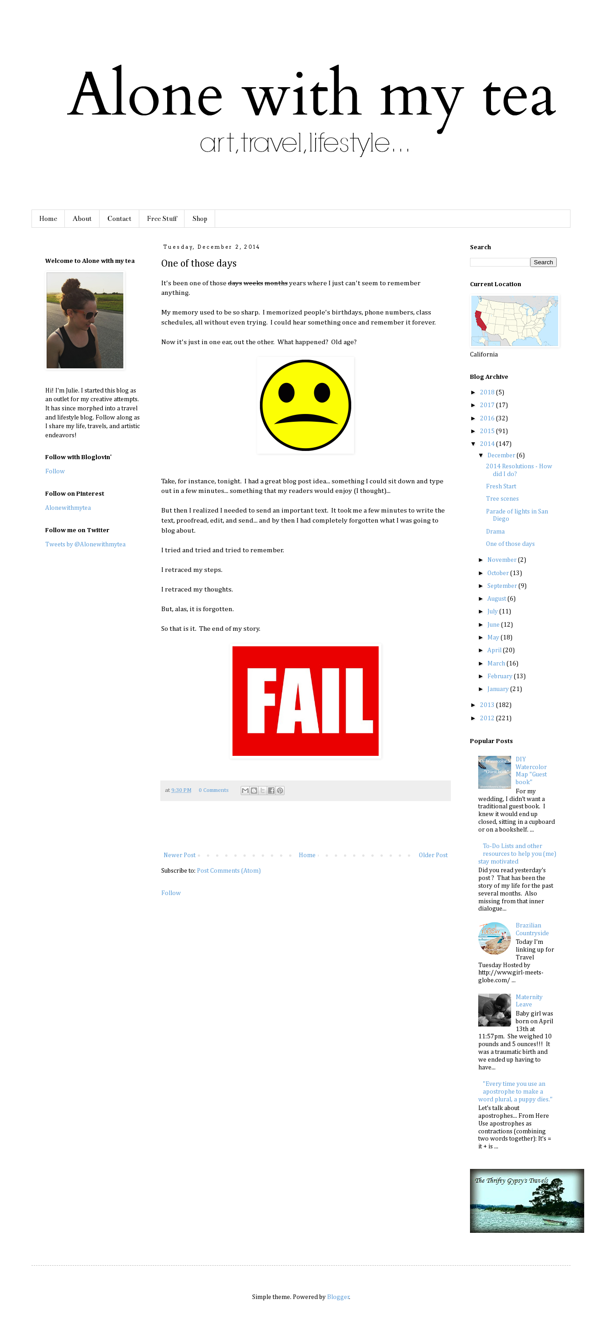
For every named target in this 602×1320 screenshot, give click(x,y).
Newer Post (179, 855)
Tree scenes (502, 499)
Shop (199, 219)
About (82, 219)
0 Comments (213, 790)
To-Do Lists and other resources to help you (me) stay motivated (517, 854)
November (502, 560)
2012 (488, 718)
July (493, 611)
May (494, 637)
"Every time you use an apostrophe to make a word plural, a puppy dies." (515, 1092)
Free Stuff (162, 219)
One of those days (510, 544)
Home (48, 219)
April (495, 650)
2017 (488, 405)
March (497, 663)
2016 (488, 418)
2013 (488, 705)
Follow (171, 893)
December (502, 455)
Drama (495, 532)
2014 (488, 444)
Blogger (338, 1297)
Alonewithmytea (68, 508)
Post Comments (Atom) (229, 871)
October (498, 573)
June (494, 625)
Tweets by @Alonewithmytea (85, 544)
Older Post (433, 855)
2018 (488, 392)
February (500, 676)
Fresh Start (501, 486)
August (497, 599)
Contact (119, 219)
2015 (488, 431)
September (502, 586)
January (498, 689)
